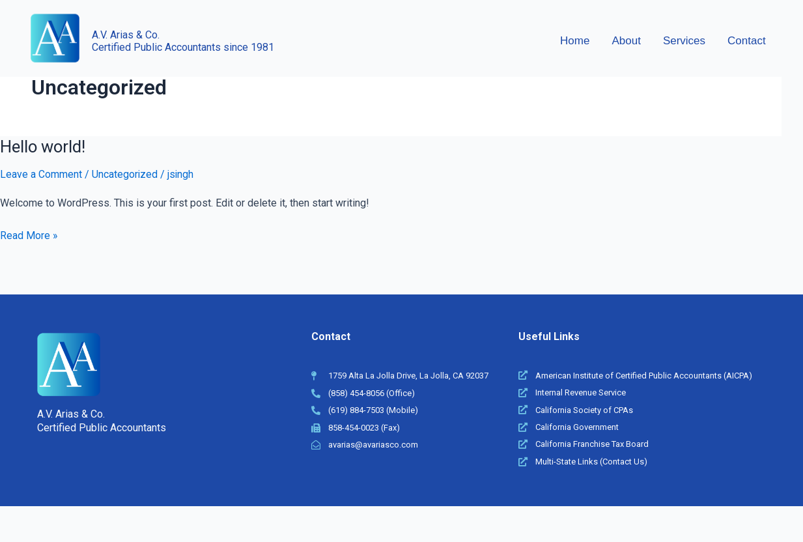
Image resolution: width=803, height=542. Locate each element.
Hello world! (43, 146)
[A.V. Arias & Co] (55, 38)
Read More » (29, 234)
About (626, 41)
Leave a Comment (41, 174)
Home (574, 41)
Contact (746, 41)
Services (684, 41)
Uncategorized (125, 174)
